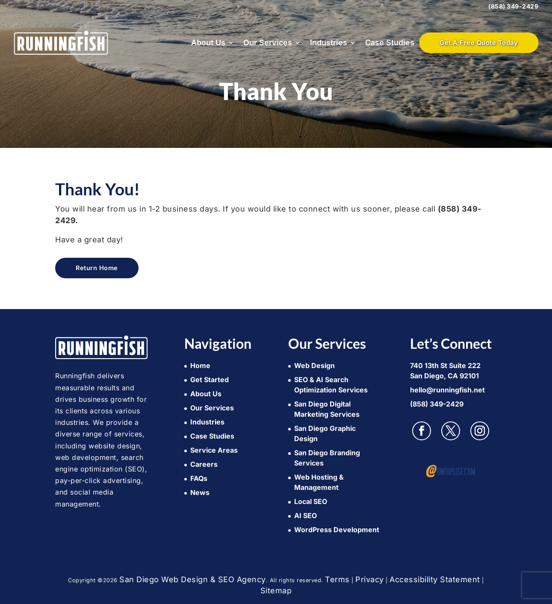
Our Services (267, 42)
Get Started (209, 379)
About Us (208, 42)
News (200, 492)
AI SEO (305, 515)
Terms (337, 579)
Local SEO (310, 501)
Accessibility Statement (435, 579)
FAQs (198, 478)
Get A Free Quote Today (479, 43)
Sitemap (276, 590)
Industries (328, 42)
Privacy (369, 579)
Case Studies (389, 42)
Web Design (314, 365)
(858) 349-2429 (513, 6)
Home (200, 365)
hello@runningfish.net (447, 390)
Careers (204, 464)
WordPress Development (336, 529)
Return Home (97, 268)
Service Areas (214, 450)
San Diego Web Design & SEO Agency (192, 579)
